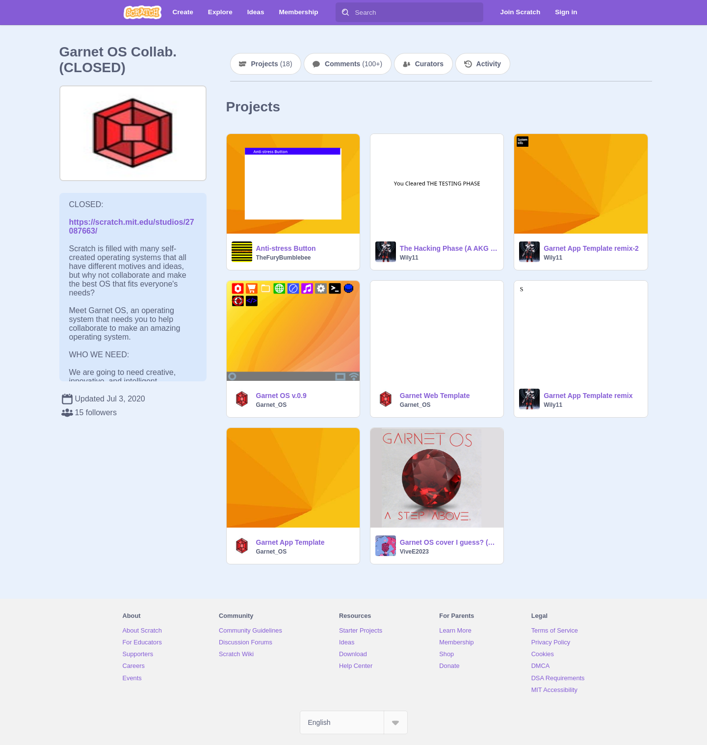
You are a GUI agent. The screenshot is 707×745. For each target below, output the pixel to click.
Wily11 (409, 257)
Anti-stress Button (286, 248)
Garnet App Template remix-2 (591, 248)
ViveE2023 (414, 551)
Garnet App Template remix (588, 395)
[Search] (345, 12)
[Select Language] (354, 722)
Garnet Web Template (435, 395)
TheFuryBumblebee (283, 257)
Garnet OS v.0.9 (281, 395)
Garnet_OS (271, 404)
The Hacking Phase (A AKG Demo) (449, 248)
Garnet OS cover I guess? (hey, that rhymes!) (449, 542)
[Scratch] (142, 12)
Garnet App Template (290, 542)
